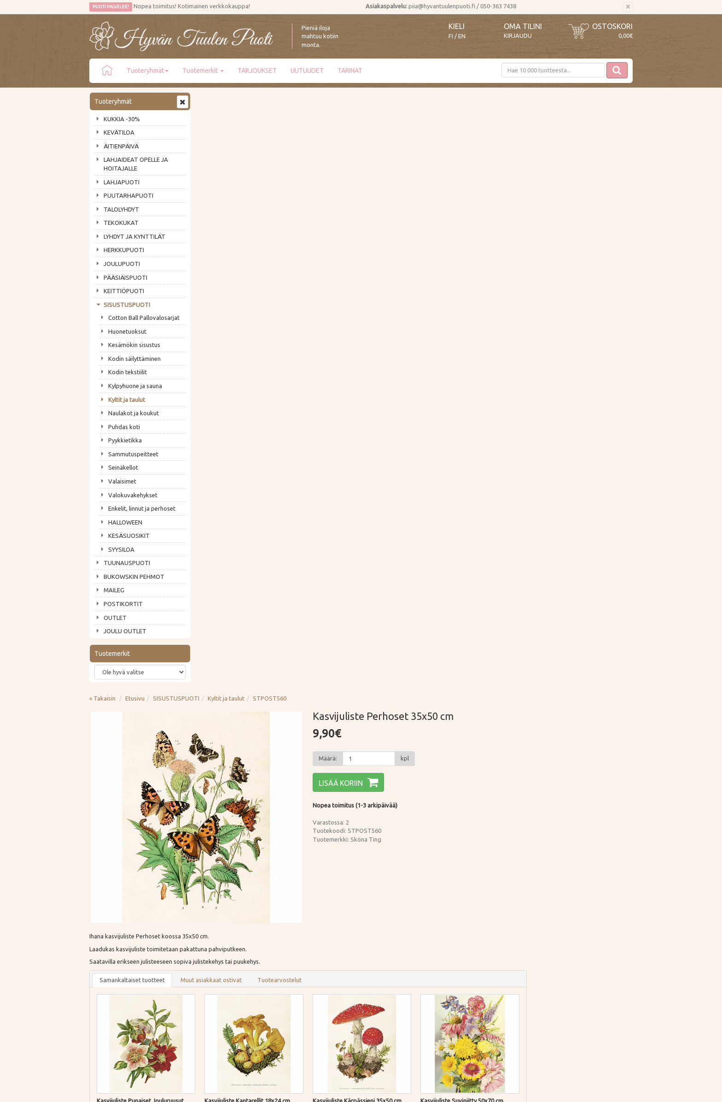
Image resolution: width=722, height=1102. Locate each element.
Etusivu (245, 100)
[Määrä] (476, 160)
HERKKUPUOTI (124, 250)
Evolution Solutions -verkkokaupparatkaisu (579, 1088)
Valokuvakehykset (132, 495)
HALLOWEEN (125, 522)
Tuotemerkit (203, 70)
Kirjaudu (518, 35)
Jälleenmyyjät (109, 958)
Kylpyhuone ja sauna (135, 386)
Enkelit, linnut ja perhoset (141, 508)
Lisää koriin (449, 185)
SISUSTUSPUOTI (127, 304)
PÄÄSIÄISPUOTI (125, 277)
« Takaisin (213, 100)
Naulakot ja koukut (133, 413)
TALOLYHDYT (121, 209)
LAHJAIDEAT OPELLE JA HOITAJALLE (136, 163)
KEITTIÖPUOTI (124, 291)
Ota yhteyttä (107, 919)
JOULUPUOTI (122, 263)
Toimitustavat (220, 905)
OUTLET (115, 617)
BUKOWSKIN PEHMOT (134, 576)
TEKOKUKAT (121, 222)
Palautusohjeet (221, 932)
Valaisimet (122, 481)
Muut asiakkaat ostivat (321, 381)
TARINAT (350, 70)
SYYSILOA (121, 549)
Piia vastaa (105, 932)
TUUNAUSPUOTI (127, 563)
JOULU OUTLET (125, 631)
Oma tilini (523, 26)
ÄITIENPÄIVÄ (121, 146)
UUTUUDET (307, 70)
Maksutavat (217, 919)
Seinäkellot (123, 467)
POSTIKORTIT (123, 604)
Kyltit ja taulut (126, 399)
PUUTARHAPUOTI (128, 195)
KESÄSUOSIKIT (129, 535)
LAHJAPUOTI (122, 182)
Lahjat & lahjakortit (116, 971)
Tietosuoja (215, 945)
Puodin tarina (109, 905)
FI (450, 36)
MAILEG (114, 590)
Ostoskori (612, 26)
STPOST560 (380, 100)
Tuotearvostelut (390, 381)
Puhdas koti (124, 427)
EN (462, 36)
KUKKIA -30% (122, 119)
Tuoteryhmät (148, 70)
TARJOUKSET (257, 70)
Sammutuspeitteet (133, 454)
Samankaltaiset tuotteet (242, 381)
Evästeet (213, 958)
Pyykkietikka (125, 440)
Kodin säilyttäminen (134, 358)
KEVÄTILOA (119, 132)
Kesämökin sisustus (134, 345)
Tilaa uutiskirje (119, 857)
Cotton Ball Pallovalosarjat (144, 317)
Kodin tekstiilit (127, 372)
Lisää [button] (284, 540)
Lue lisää (333, 835)
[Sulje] (628, 7)
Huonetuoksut (127, 331)
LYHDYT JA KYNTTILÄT (134, 236)
